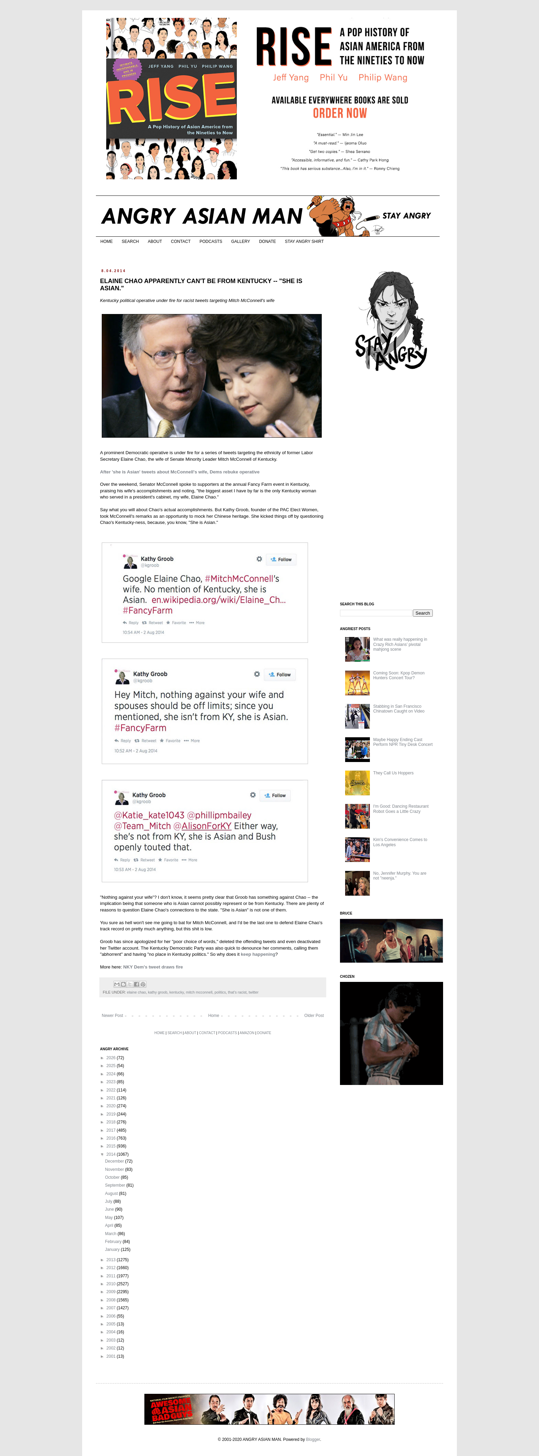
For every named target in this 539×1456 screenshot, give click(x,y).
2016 (112, 1138)
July (109, 1201)
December (115, 1161)
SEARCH (130, 241)
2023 (112, 1081)
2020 (112, 1106)
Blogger (313, 1439)
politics (220, 992)
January (113, 1249)
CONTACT (180, 241)
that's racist (237, 992)
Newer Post (112, 1015)
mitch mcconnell (199, 992)
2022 (112, 1090)
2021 (112, 1098)
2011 (112, 1276)
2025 (112, 1065)
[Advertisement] (391, 487)
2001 (112, 1356)
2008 (112, 1300)
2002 (112, 1348)
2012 (112, 1267)
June (110, 1209)
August (112, 1193)
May (109, 1217)
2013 (112, 1259)
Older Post (314, 1015)
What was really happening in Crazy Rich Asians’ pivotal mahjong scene (400, 644)
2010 (112, 1283)
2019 (112, 1114)
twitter (253, 992)
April (109, 1225)
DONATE (267, 241)
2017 (112, 1130)
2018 (112, 1122)
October (113, 1177)
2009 (112, 1291)
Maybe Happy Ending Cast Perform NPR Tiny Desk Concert (403, 742)
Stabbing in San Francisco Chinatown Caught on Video (399, 709)
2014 (112, 1154)
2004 (112, 1332)
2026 (112, 1057)
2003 (112, 1340)
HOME (106, 241)
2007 (112, 1308)
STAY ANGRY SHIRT (304, 241)
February (113, 1241)
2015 (112, 1146)
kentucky (176, 992)
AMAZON (247, 1033)
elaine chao (136, 992)
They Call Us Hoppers (393, 773)
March (111, 1233)
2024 (112, 1074)
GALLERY (240, 241)
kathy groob (157, 992)
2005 (112, 1324)
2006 (112, 1316)
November (115, 1169)
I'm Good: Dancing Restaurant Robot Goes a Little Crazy (401, 809)
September (115, 1185)
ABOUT (155, 241)
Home (213, 1015)
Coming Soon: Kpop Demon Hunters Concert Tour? (399, 675)
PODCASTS (210, 241)
